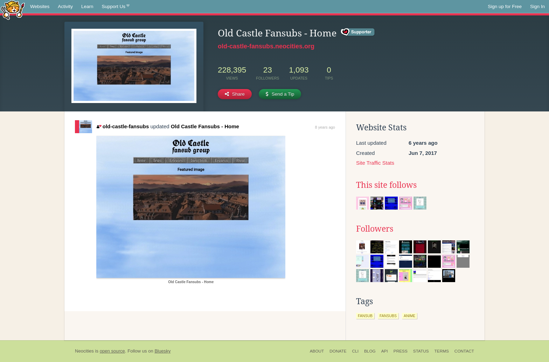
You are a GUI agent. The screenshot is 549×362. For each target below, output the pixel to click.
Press (401, 351)
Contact (464, 351)
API (384, 351)
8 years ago (325, 127)
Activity (65, 6)
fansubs (388, 316)
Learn (87, 6)
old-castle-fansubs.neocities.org (266, 46)
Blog (370, 351)
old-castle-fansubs (123, 126)
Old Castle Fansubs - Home (205, 126)
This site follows (386, 185)
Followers (374, 228)
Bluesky (162, 351)
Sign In (537, 6)
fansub (365, 316)
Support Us (116, 6)
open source (112, 351)
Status (421, 351)
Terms (442, 351)
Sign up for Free (505, 6)
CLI (355, 351)
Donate (337, 351)
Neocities (84, 351)
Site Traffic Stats (375, 163)
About (317, 351)
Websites (39, 6)
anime (409, 316)
